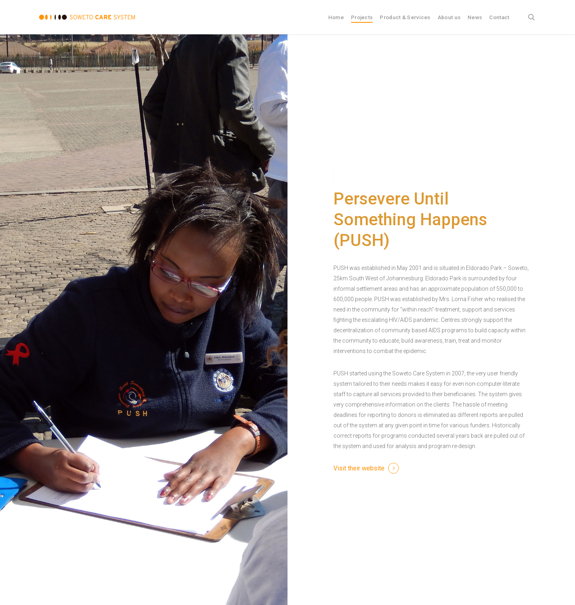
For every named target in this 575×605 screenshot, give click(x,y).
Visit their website (359, 468)
